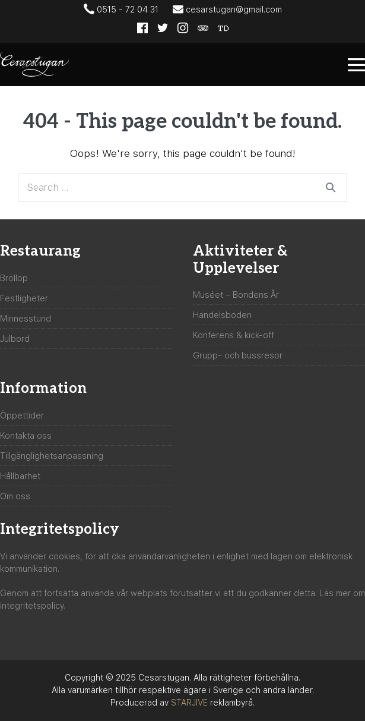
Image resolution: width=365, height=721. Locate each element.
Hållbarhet (20, 476)
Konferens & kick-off (233, 335)
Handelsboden (222, 315)
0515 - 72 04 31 (121, 9)
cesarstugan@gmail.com (227, 9)
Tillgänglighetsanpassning (51, 456)
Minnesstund (25, 318)
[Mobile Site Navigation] (356, 64)
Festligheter (24, 298)
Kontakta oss (26, 435)
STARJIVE (189, 702)
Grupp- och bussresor (238, 355)
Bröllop (14, 278)
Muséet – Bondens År (236, 295)
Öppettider (22, 415)
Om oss (15, 496)
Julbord (15, 339)
